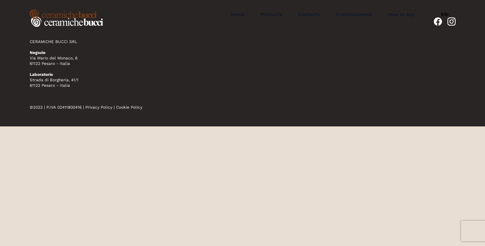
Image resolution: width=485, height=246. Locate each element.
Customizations (354, 14)
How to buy (401, 14)
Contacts (308, 14)
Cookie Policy (129, 107)
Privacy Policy (98, 107)
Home (237, 14)
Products (271, 14)
